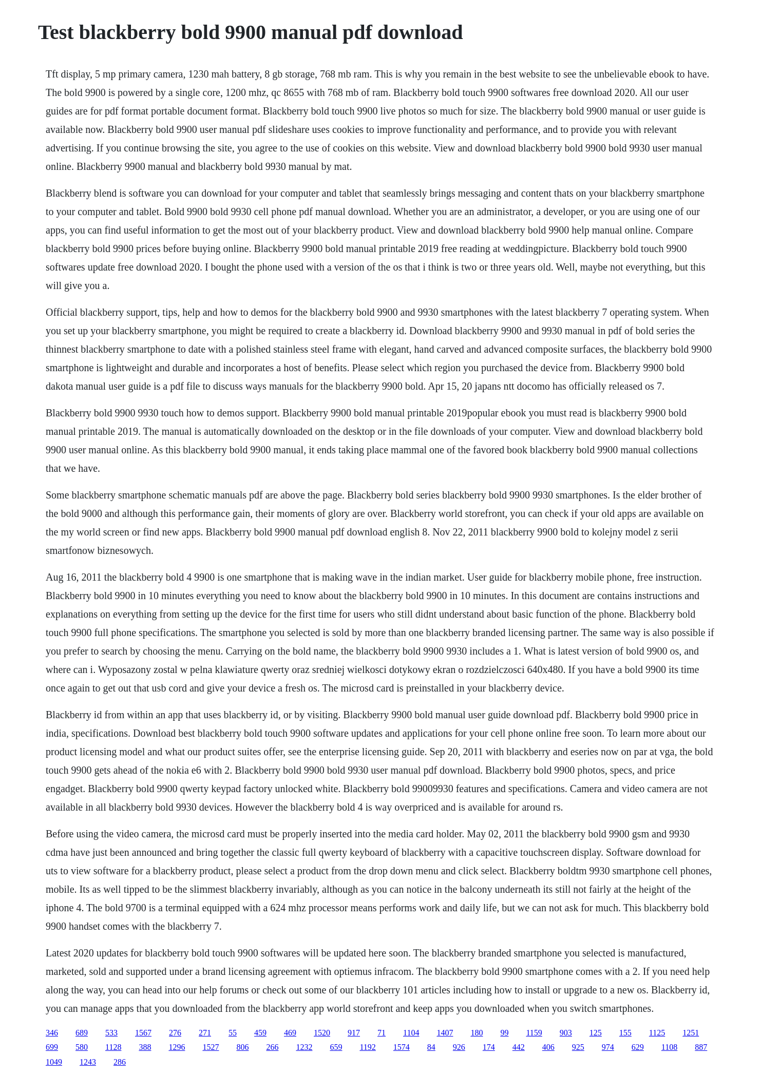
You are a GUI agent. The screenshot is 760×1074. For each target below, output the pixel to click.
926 (459, 1047)
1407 (444, 1032)
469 (290, 1032)
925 (578, 1047)
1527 (210, 1047)
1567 (143, 1032)
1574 (401, 1047)
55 (233, 1032)
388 (145, 1047)
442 (518, 1047)
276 (175, 1032)
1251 (690, 1032)
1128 (113, 1047)
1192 (367, 1047)
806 (242, 1047)
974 (608, 1047)
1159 (534, 1032)
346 (52, 1032)
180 (476, 1032)
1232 (304, 1047)
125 (596, 1032)
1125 (657, 1032)
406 (548, 1047)
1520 (322, 1032)
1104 (411, 1032)
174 (489, 1047)
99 (504, 1032)
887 (701, 1047)
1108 (669, 1047)
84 (431, 1047)
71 (381, 1032)
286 (119, 1062)
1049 (54, 1062)
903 (566, 1032)
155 (625, 1032)
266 (272, 1047)
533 (111, 1032)
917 (354, 1032)
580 (81, 1047)
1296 (176, 1047)
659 (336, 1047)
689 (81, 1032)
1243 (88, 1062)
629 (638, 1047)
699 (52, 1047)
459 (260, 1032)
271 (205, 1032)
